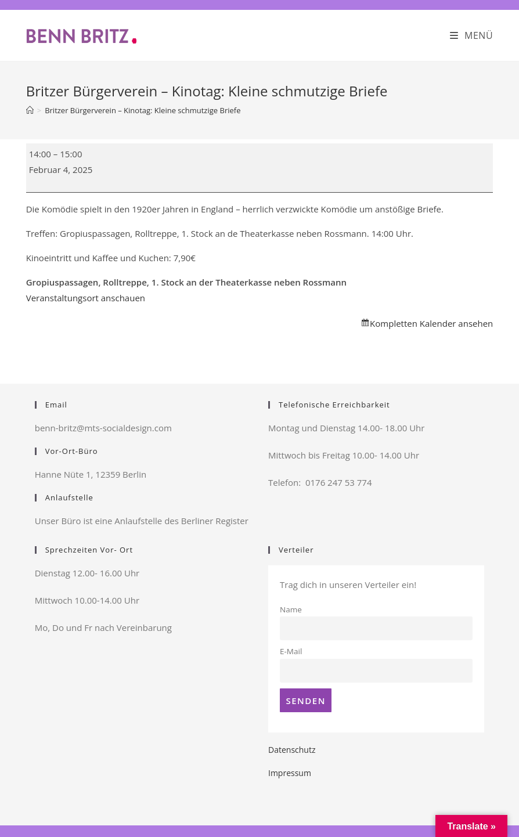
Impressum (289, 772)
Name (291, 609)
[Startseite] (30, 110)
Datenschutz (291, 749)
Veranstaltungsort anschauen (85, 298)
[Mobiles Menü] (471, 35)
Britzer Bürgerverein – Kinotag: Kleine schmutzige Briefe (142, 110)
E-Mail (291, 651)
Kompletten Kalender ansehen (431, 323)
